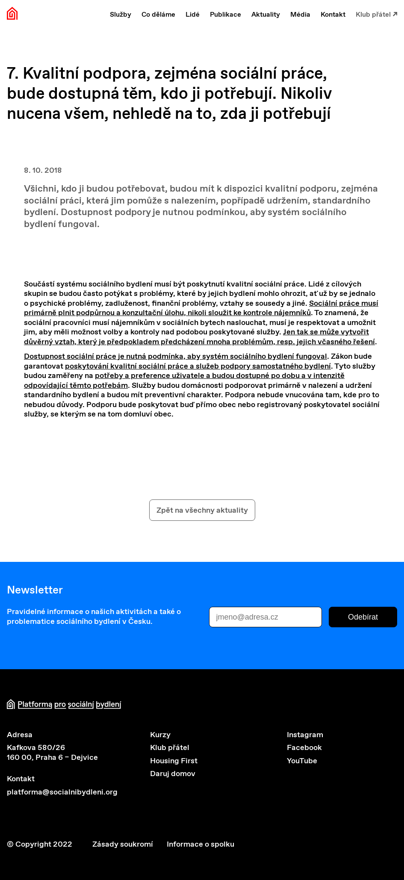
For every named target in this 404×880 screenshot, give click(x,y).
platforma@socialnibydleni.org (62, 792)
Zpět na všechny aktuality (202, 510)
